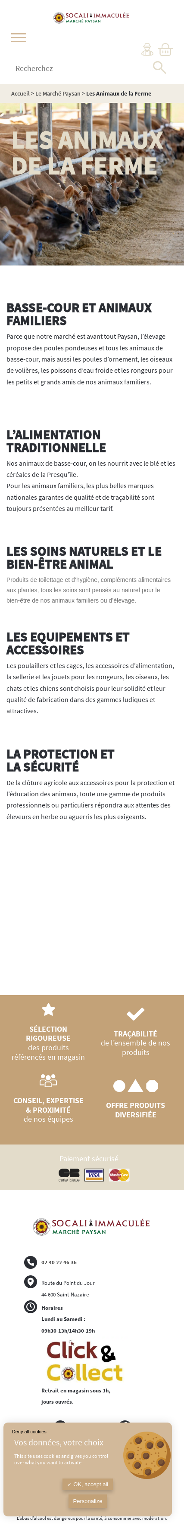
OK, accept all (88, 1484)
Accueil (20, 93)
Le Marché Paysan (58, 93)
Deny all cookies (29, 1431)
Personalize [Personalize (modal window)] (88, 1501)
